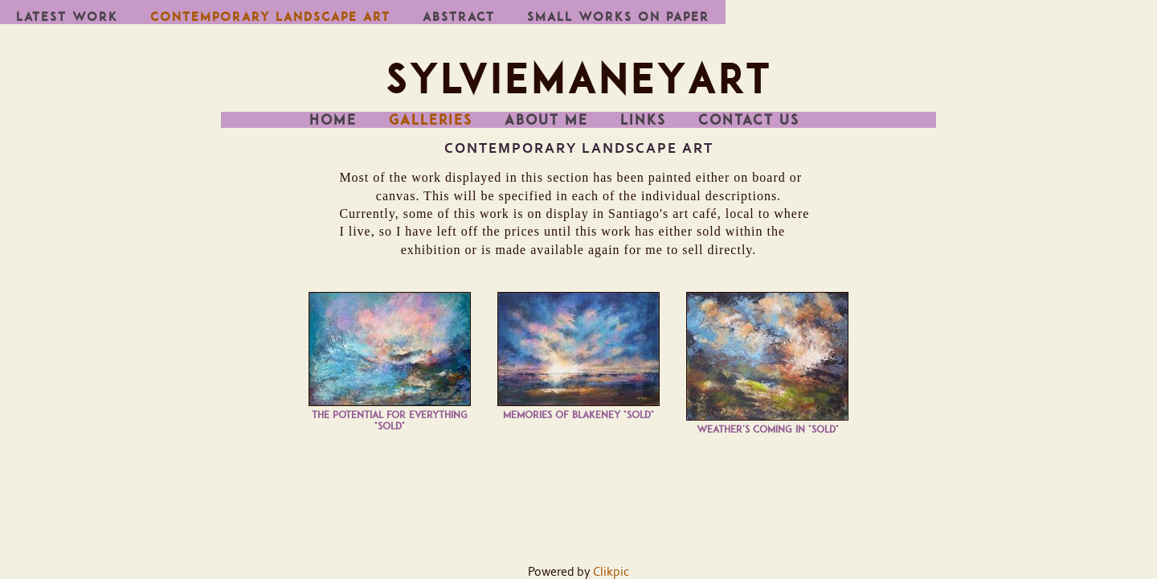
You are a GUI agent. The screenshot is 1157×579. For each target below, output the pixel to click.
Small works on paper (618, 17)
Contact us (748, 120)
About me (546, 120)
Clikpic (611, 572)
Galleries (430, 120)
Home (333, 120)
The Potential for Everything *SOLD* (390, 420)
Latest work (67, 17)
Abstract (459, 17)
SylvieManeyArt (579, 78)
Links (643, 120)
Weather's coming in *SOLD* (768, 429)
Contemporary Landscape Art (270, 17)
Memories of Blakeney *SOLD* (578, 415)
